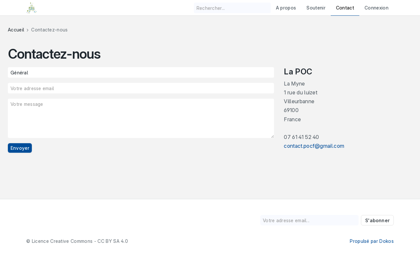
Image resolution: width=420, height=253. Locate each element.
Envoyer (19, 148)
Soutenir (316, 7)
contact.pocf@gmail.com (314, 146)
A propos (286, 7)
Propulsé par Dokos (372, 241)
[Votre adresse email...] (309, 220)
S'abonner (377, 220)
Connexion (376, 7)
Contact (345, 7)
